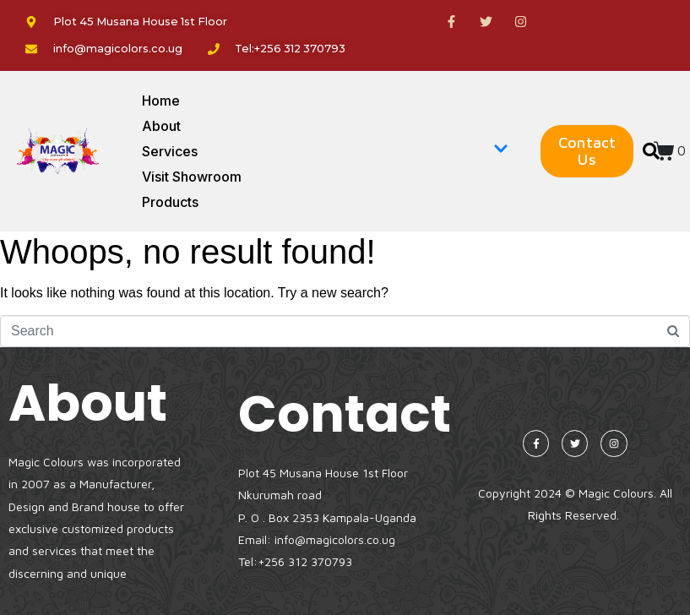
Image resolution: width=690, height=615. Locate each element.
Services (325, 151)
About (161, 125)
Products (170, 201)
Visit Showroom (192, 176)
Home (161, 100)
